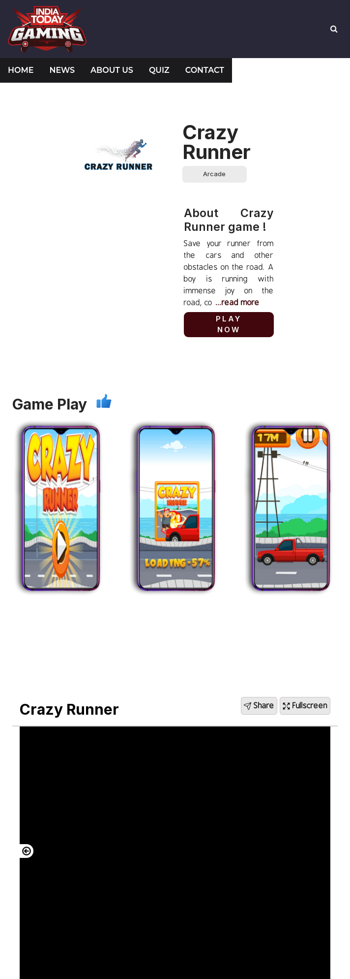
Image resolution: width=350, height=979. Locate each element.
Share (259, 705)
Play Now (228, 324)
